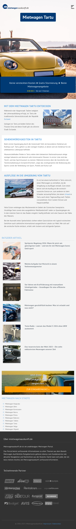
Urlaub (67, 194)
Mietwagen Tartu (11, 423)
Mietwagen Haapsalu (12, 404)
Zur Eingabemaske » (37, 389)
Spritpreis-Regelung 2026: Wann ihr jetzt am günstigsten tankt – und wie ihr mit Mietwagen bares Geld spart (47, 246)
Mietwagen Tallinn (11, 421)
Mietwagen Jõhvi (11, 407)
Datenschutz (56, 524)
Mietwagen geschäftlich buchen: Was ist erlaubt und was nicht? (47, 306)
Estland (7, 119)
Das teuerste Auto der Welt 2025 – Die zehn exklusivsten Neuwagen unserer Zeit (43, 348)
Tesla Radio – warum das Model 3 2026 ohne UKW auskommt (46, 327)
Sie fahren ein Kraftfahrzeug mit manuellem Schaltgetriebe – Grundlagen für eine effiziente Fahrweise (45, 287)
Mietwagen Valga (11, 426)
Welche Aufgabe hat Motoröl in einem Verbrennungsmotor (41, 265)
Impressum (47, 524)
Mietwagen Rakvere (12, 418)
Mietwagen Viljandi (12, 429)
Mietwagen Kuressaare (13, 409)
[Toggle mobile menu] (72, 7)
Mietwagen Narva (11, 412)
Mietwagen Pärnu (11, 415)
